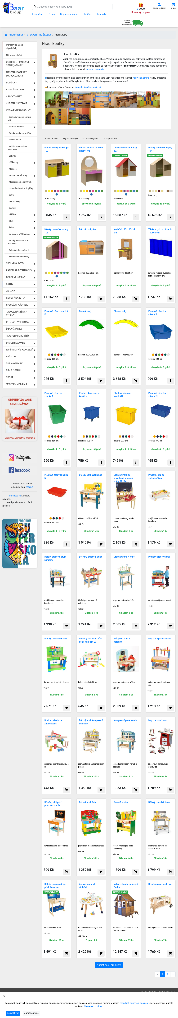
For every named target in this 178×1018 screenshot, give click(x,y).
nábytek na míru (141, 78)
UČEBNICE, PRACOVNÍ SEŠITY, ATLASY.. (17, 64)
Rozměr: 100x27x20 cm (88, 355)
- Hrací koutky (14, 139)
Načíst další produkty (109, 965)
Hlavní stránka (14, 34)
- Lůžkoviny (13, 162)
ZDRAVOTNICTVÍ (14, 363)
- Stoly (11, 221)
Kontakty (101, 14)
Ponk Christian (121, 802)
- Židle (10, 227)
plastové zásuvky (95, 69)
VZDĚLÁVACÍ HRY (15, 89)
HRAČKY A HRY (14, 96)
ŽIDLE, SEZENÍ (13, 370)
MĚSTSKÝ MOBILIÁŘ (16, 384)
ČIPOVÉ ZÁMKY (14, 329)
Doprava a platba (69, 14)
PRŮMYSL (11, 356)
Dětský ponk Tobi (87, 802)
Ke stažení (37, 14)
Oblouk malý (85, 311)
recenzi (29, 487)
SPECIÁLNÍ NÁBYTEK (17, 305)
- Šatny (11, 195)
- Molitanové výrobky (17, 175)
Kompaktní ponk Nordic (125, 720)
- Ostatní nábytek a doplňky (20, 188)
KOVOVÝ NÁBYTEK (15, 298)
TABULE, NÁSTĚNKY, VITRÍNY (16, 313)
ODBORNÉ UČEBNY (16, 277)
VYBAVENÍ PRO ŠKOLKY (39, 34)
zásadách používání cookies (134, 1003)
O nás (52, 14)
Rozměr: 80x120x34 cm (123, 273)
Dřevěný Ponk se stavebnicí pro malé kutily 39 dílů (123, 478)
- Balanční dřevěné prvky (19, 250)
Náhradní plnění (14, 55)
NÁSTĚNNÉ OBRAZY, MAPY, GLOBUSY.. (16, 74)
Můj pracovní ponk (157, 720)
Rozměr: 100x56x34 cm (88, 273)
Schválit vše (13, 1013)
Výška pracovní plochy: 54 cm (160, 928)
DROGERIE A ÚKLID (16, 342)
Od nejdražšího (110, 138)
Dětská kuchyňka (87, 229)
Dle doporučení (51, 138)
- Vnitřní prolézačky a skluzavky (17, 148)
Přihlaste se (15, 495)
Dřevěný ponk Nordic (124, 556)
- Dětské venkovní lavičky (19, 133)
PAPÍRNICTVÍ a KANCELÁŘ (19, 349)
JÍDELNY (10, 291)
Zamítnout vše (31, 1013)
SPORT (9, 377)
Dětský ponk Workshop (90, 475)
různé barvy (118, 199)
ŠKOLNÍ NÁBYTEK (15, 263)
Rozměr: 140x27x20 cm (123, 355)
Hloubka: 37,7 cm (120, 441)
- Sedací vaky (14, 201)
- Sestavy (12, 208)
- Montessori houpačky (18, 256)
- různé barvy (83, 199)
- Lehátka (12, 156)
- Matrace (12, 169)
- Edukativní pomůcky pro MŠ (19, 118)
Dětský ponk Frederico (55, 638)
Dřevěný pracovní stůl (159, 556)
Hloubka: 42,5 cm (51, 359)
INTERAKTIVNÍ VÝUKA (17, 322)
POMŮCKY (11, 82)
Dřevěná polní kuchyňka (160, 884)
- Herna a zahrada (16, 126)
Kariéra (87, 14)
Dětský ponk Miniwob (159, 802)
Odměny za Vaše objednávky (14, 47)
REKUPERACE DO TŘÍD (17, 336)
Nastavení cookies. (93, 1006)
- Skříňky (12, 214)
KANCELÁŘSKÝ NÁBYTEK (19, 270)
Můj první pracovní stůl (159, 638)
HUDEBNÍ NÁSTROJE (16, 103)
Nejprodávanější (70, 138)
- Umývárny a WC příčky (19, 234)
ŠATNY (9, 284)
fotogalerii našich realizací (88, 87)
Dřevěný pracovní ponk (90, 556)
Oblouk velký (120, 311)
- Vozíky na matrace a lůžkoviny (18, 242)
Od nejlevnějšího (90, 138)
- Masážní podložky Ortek (19, 182)
